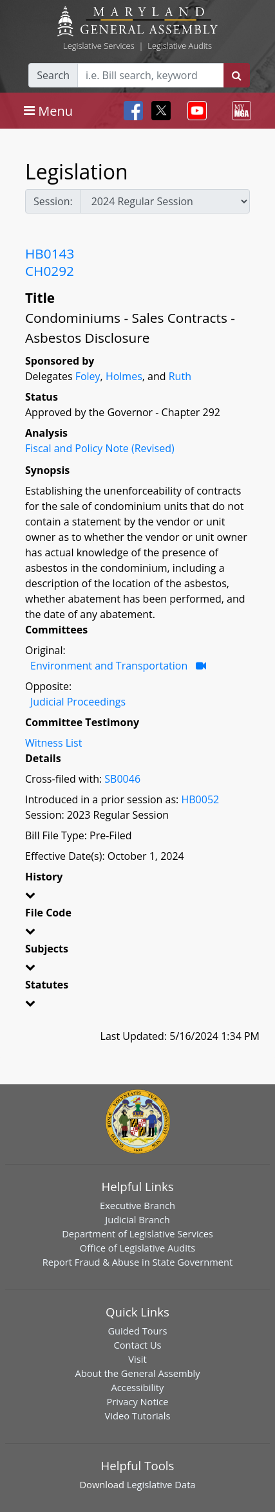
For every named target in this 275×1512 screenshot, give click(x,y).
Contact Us (137, 1344)
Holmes (124, 376)
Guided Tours (137, 1330)
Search (53, 75)
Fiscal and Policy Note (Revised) (100, 448)
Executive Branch (137, 1205)
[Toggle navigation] (48, 110)
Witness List (53, 743)
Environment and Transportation (108, 666)
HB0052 (200, 799)
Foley (87, 376)
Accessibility (137, 1387)
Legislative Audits (179, 45)
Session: (53, 201)
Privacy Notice (137, 1401)
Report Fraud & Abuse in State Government (137, 1261)
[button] (137, 897)
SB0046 (122, 779)
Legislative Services (99, 45)
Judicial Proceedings (78, 702)
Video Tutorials (138, 1415)
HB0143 (49, 253)
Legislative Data (161, 1484)
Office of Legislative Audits (137, 1247)
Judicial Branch (137, 1219)
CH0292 (49, 271)
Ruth (180, 376)
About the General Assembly (137, 1373)
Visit (137, 1359)
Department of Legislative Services (137, 1233)
